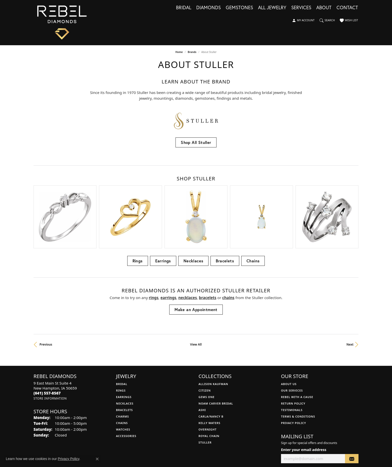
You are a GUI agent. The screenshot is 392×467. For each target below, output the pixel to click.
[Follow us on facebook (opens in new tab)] (283, 424)
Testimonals (291, 360)
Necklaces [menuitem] (125, 354)
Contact (347, 7)
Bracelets (225, 211)
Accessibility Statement (225, 447)
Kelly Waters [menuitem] (209, 373)
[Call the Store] (47, 343)
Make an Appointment (196, 260)
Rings (137, 211)
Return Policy (293, 354)
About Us (288, 334)
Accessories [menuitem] (126, 386)
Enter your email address (303, 400)
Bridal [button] (183, 7)
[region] (196, 192)
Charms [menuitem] (122, 367)
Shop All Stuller (196, 142)
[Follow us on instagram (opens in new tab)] (289, 424)
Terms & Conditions (298, 367)
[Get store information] (50, 349)
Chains (253, 211)
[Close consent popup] (97, 459)
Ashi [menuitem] (202, 360)
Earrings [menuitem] (124, 347)
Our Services (292, 341)
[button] (303, 20)
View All (196, 295)
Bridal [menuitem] (121, 334)
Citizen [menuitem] (204, 341)
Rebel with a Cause (297, 347)
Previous (46, 295)
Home (179, 52)
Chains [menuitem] (122, 373)
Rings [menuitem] (121, 341)
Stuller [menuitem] (205, 393)
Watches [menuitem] (123, 380)
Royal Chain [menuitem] (208, 386)
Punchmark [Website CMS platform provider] (205, 463)
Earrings (163, 211)
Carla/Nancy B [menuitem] (211, 367)
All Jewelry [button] (272, 7)
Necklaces (194, 211)
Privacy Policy (293, 373)
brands (192, 52)
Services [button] (301, 7)
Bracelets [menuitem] (124, 360)
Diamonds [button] (208, 7)
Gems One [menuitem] (206, 347)
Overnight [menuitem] (207, 380)
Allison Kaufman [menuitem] (213, 334)
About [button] (324, 7)
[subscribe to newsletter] (351, 409)
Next (350, 295)
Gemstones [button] (239, 7)
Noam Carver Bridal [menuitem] (215, 354)
